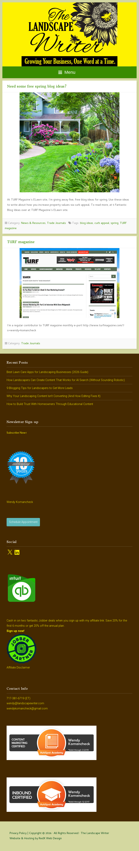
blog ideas (86, 223)
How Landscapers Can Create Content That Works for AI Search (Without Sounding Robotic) (66, 380)
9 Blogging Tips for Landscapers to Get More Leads (40, 388)
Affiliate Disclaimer (18, 667)
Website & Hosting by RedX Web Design (36, 838)
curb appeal (101, 223)
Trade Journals (56, 223)
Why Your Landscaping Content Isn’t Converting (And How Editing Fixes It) (53, 396)
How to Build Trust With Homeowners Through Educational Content (50, 404)
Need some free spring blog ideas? (37, 86)
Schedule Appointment (23, 522)
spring (114, 223)
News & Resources (33, 223)
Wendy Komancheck (20, 502)
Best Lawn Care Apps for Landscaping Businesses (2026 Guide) (47, 372)
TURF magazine (21, 242)
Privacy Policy (18, 833)
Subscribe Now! (17, 433)
